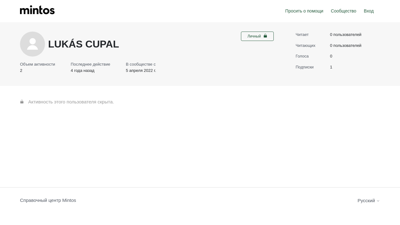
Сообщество (343, 10)
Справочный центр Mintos (48, 200)
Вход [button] (369, 10)
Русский (369, 200)
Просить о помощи (304, 10)
